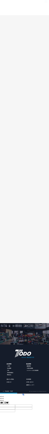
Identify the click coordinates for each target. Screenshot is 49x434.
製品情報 (28, 364)
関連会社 (9, 374)
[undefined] (6, 403)
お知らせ (9, 382)
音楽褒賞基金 (10, 372)
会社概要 (9, 368)
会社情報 (9, 364)
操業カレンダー (30, 385)
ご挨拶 (8, 366)
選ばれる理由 (10, 379)
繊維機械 (29, 366)
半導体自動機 (30, 368)
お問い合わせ (29, 382)
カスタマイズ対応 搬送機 (32, 370)
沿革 (8, 370)
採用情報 (28, 379)
